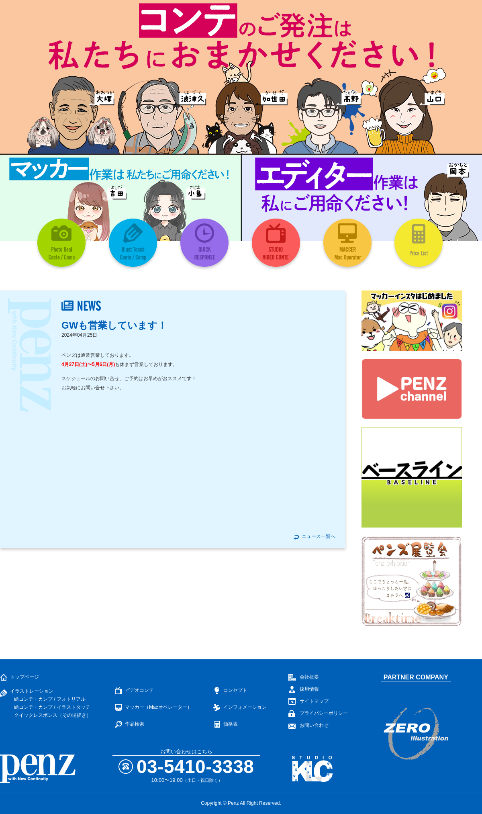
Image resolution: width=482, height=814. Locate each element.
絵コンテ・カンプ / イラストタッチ (52, 707)
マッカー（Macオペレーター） (158, 707)
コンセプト (235, 690)
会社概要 (309, 677)
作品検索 (134, 724)
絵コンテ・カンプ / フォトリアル (50, 699)
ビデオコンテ (139, 690)
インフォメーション (245, 707)
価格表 (230, 724)
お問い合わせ (314, 725)
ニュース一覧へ (318, 536)
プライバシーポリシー (324, 713)
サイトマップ (314, 701)
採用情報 (309, 689)
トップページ (24, 677)
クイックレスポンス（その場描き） (52, 715)
